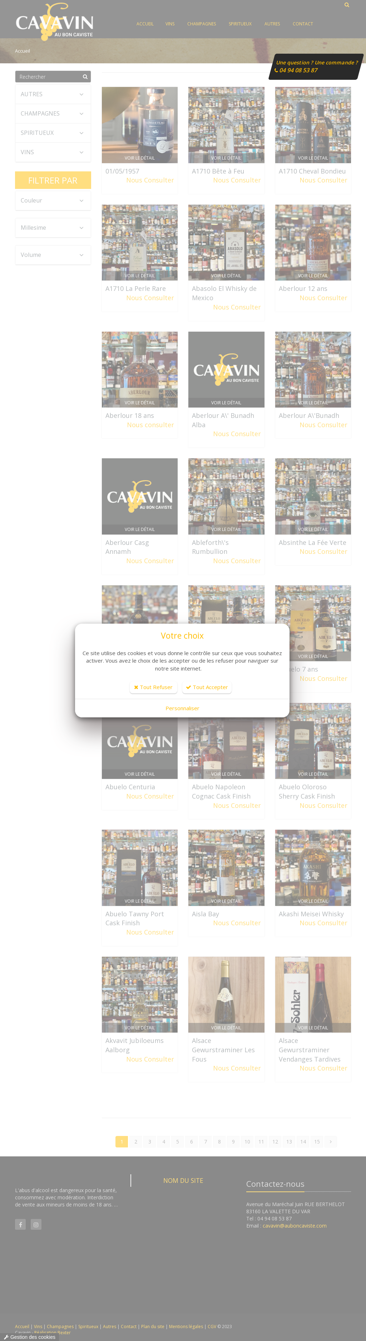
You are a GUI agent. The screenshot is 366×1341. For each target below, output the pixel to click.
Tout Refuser (153, 687)
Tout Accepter (207, 687)
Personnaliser (182, 708)
